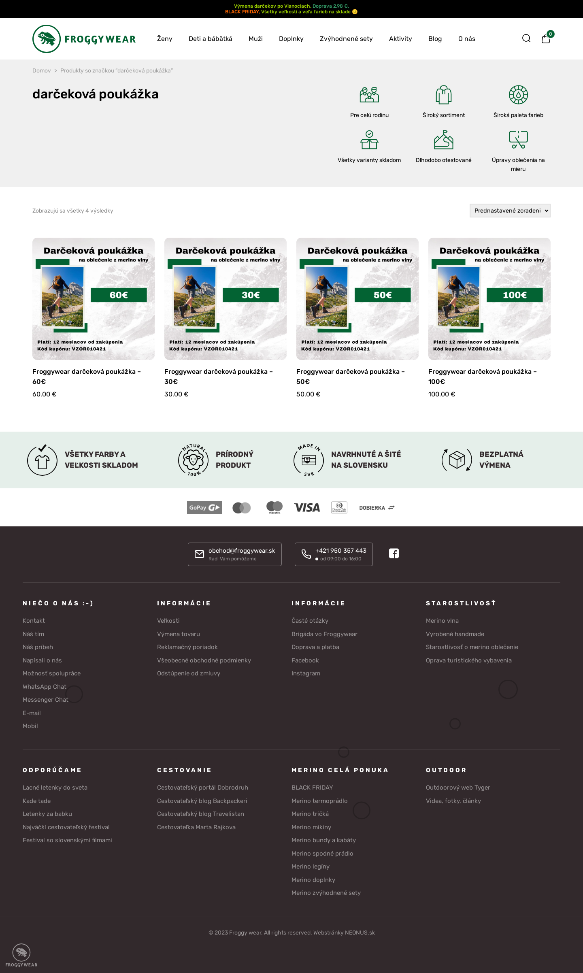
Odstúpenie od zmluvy (188, 673)
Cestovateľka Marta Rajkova (196, 827)
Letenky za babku (47, 814)
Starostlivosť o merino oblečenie (472, 647)
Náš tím (33, 634)
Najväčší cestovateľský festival (66, 827)
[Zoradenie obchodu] (510, 211)
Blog (435, 39)
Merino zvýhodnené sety (326, 892)
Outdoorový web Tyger (458, 787)
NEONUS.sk (360, 932)
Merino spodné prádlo (322, 853)
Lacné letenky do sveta (55, 787)
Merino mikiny (311, 827)
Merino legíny (311, 866)
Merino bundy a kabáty (324, 840)
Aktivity (400, 39)
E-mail (32, 713)
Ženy (164, 39)
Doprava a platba (315, 647)
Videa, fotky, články (453, 801)
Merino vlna (442, 620)
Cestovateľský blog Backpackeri (202, 801)
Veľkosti (168, 620)
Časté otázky (310, 620)
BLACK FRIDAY (242, 12)
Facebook (305, 660)
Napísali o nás (42, 660)
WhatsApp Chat (44, 686)
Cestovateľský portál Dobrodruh (202, 787)
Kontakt (34, 620)
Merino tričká (310, 814)
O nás (466, 39)
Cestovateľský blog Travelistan (200, 814)
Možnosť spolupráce (52, 673)
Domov (41, 70)
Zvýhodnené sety (346, 39)
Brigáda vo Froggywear (324, 634)
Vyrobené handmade (455, 634)
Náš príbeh (38, 647)
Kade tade (37, 801)
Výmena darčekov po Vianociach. (272, 6)
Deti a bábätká (210, 39)
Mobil (30, 726)
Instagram (306, 673)
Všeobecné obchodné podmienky (204, 660)
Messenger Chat (45, 699)
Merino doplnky (313, 880)
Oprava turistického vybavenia (469, 660)
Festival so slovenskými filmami (67, 840)
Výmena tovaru (178, 634)
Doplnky (291, 39)
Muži (256, 39)
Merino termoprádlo (320, 801)
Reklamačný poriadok (187, 647)
